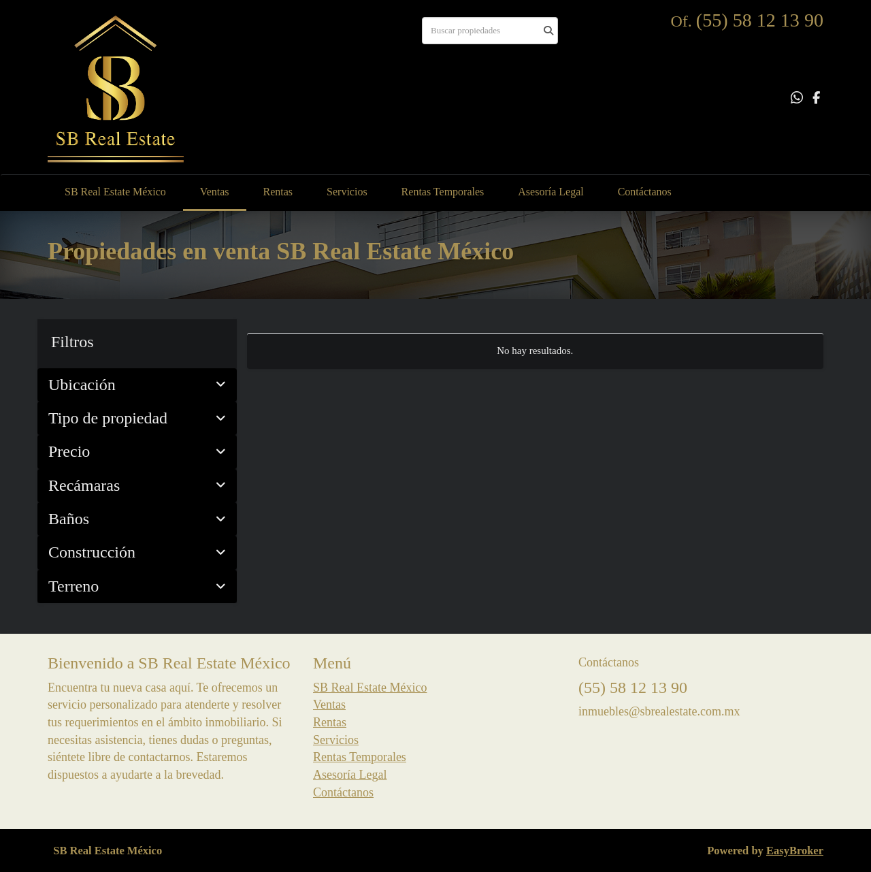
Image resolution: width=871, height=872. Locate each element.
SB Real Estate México (115, 191)
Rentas (278, 191)
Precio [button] (137, 451)
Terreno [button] (137, 586)
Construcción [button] (137, 552)
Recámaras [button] (137, 485)
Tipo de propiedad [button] (137, 418)
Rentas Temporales (442, 191)
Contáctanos (645, 191)
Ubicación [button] (137, 384)
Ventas (214, 191)
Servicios (347, 191)
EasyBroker (794, 850)
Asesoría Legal (550, 191)
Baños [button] (137, 519)
